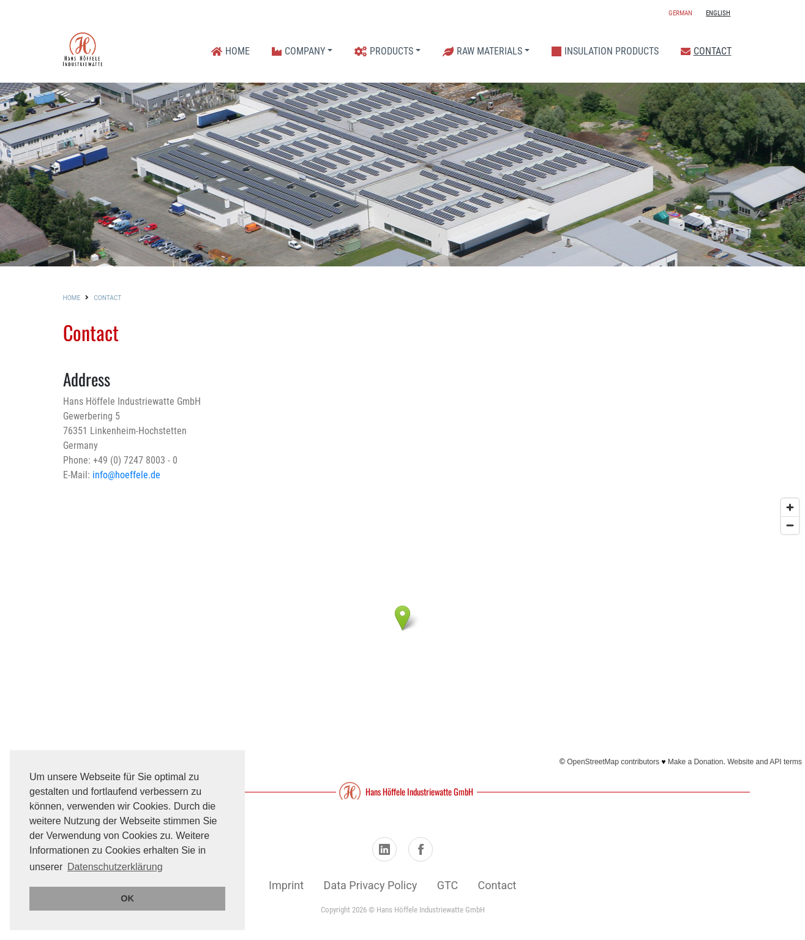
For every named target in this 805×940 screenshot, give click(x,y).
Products (383, 51)
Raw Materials (482, 51)
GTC (447, 885)
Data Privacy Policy (370, 885)
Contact (706, 51)
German (680, 13)
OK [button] (127, 898)
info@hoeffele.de (126, 475)
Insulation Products (605, 51)
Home (230, 51)
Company (298, 51)
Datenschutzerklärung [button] (115, 867)
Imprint (286, 885)
